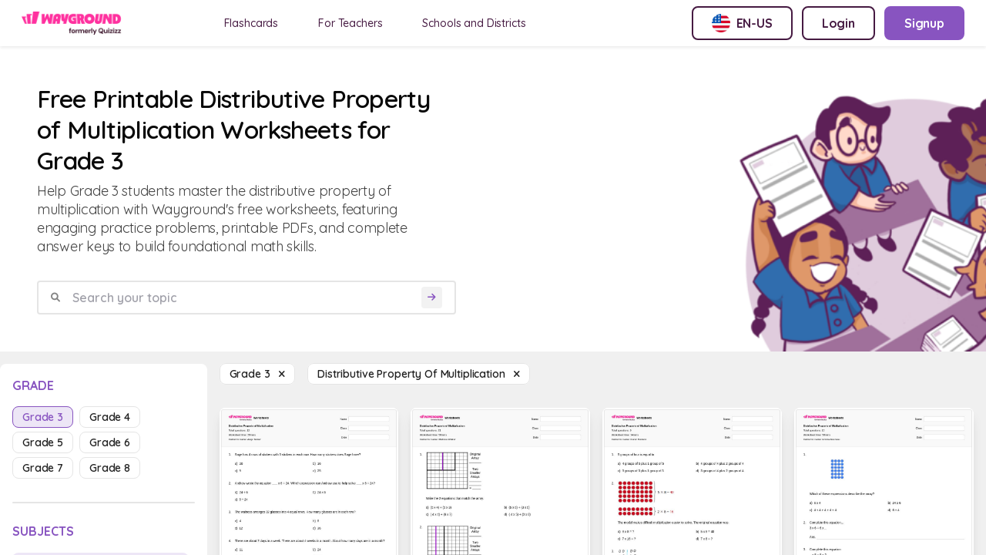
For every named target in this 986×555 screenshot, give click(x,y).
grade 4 (109, 417)
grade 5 (42, 442)
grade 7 (42, 468)
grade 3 (42, 417)
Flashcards (251, 23)
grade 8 (109, 468)
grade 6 (109, 442)
